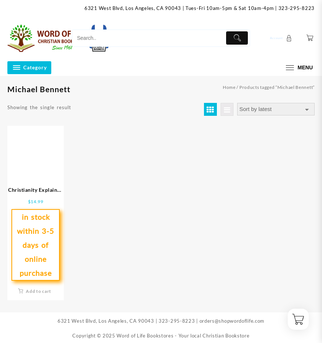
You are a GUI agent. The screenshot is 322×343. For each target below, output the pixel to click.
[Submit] (237, 38)
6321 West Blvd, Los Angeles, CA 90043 (132, 8)
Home (229, 87)
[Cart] (310, 38)
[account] (281, 38)
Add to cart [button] (38, 291)
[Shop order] (276, 109)
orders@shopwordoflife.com (232, 321)
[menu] (298, 67)
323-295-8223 (296, 8)
